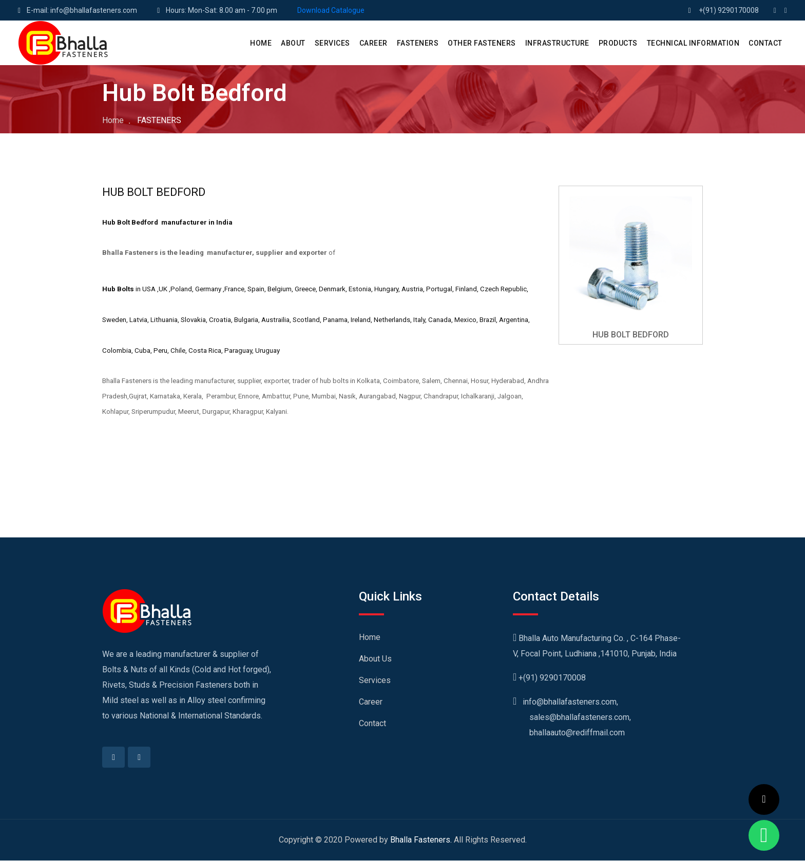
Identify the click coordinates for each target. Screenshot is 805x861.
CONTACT (765, 43)
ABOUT (293, 43)
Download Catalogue (331, 10)
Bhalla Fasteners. (421, 840)
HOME (261, 43)
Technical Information (693, 43)
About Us (375, 659)
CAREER (373, 43)
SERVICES (332, 43)
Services (375, 680)
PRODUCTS (618, 43)
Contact (372, 723)
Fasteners (418, 43)
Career (370, 702)
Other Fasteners (482, 43)
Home (113, 120)
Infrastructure (557, 43)
